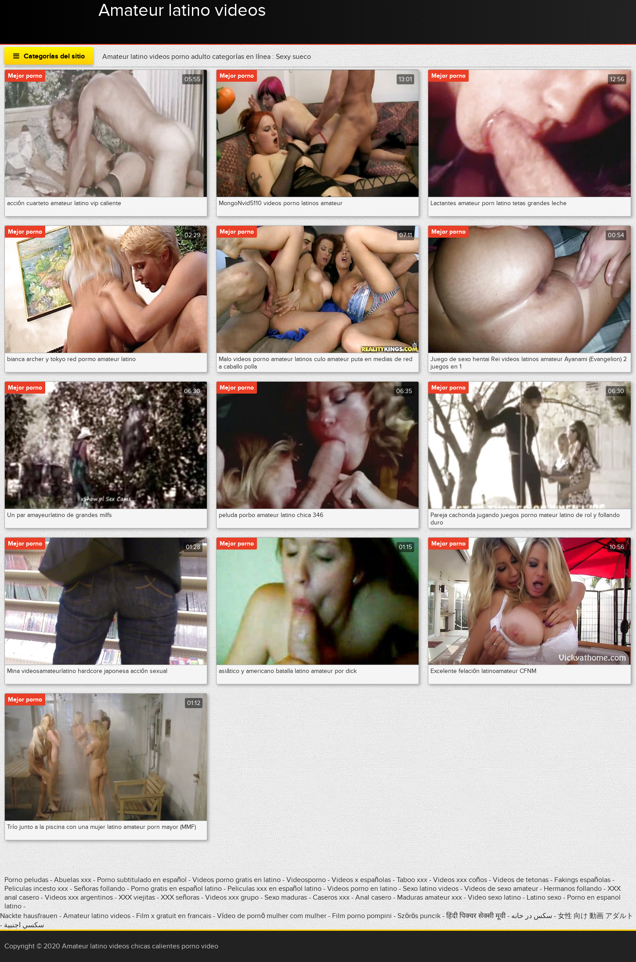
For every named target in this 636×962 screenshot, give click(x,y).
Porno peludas (26, 879)
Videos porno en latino (362, 888)
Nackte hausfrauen (29, 915)
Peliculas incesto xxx (36, 888)
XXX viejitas (137, 897)
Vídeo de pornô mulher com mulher (271, 915)
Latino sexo (544, 897)
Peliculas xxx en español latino (275, 888)
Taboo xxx (412, 879)
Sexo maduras (285, 897)
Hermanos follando (573, 888)
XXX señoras (180, 897)
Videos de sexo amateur (501, 888)
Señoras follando (99, 888)
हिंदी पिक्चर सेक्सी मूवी (476, 915)
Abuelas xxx (72, 879)
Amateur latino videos (182, 10)
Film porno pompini (362, 915)
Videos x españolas (362, 879)
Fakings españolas (582, 879)
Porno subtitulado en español (142, 879)
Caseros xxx (331, 897)
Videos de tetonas (521, 879)
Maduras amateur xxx (429, 897)
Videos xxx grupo (232, 897)
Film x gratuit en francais (173, 915)
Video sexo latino (494, 897)
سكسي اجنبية (24, 925)
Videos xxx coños (460, 879)
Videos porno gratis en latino (236, 879)
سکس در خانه (531, 915)
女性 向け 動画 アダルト (595, 915)
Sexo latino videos (431, 888)
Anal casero (373, 897)
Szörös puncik (419, 915)
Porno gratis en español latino (176, 888)
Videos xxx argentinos (79, 897)
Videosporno (306, 879)
